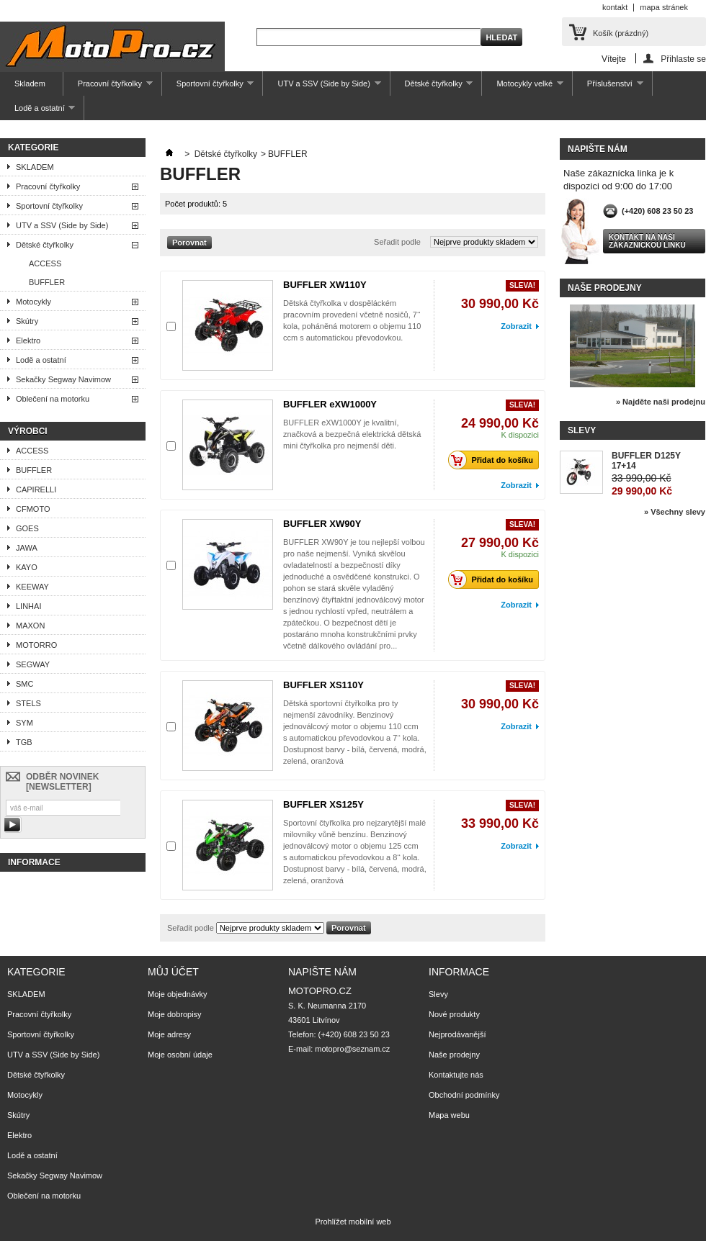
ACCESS (45, 263)
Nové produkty (454, 1014)
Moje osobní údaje (180, 1054)
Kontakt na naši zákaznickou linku (647, 241)
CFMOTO (33, 509)
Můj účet (173, 972)
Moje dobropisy (175, 1014)
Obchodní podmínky (464, 1095)
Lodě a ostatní (37, 112)
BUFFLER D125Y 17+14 (646, 461)
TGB (24, 742)
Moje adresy (169, 1034)
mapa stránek (664, 7)
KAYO (26, 567)
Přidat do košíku (494, 460)
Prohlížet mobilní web (352, 1221)
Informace (34, 862)
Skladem (29, 83)
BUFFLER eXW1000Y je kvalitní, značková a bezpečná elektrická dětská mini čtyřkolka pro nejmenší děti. (352, 434)
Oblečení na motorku (52, 398)
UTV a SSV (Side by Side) (321, 87)
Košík (620, 33)
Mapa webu (449, 1115)
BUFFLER (47, 282)
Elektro (28, 340)
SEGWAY (33, 664)
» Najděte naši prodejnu (660, 401)
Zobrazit (516, 326)
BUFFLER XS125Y (323, 804)
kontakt (614, 7)
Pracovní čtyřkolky (108, 87)
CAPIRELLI (36, 489)
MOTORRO (36, 645)
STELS (28, 703)
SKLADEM (35, 167)
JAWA (26, 547)
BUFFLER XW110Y (325, 284)
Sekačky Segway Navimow (63, 379)
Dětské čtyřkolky (431, 87)
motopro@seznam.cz (352, 1048)
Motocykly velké (522, 87)
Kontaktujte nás (456, 1074)
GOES (27, 528)
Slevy (582, 430)
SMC (24, 684)
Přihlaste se (683, 58)
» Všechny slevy (674, 511)
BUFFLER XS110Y (323, 685)
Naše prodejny (605, 288)
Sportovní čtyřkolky (208, 87)
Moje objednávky (177, 994)
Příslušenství (608, 87)
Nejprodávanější (457, 1034)
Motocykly (33, 301)
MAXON (30, 625)
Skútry (27, 321)
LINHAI (28, 606)
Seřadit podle (397, 242)
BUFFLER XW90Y (322, 523)
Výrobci (28, 431)
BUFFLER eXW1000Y (330, 404)
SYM (24, 722)
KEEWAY (32, 586)
